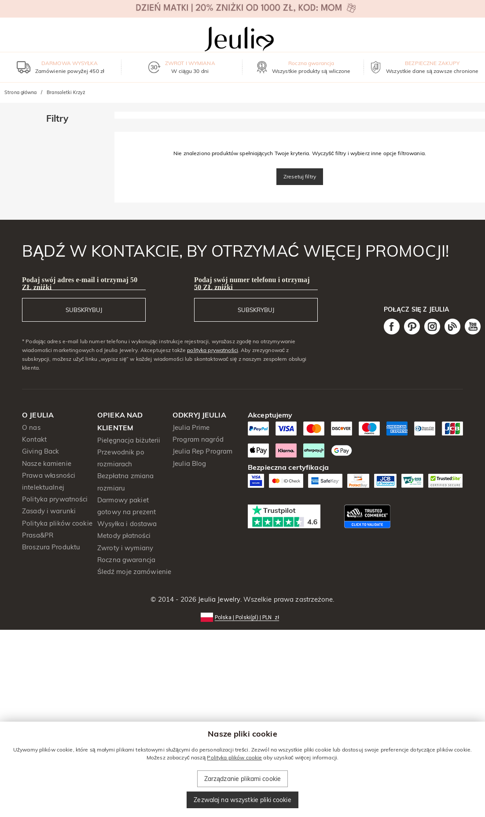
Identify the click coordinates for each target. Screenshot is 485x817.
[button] (242, 616)
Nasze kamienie (46, 463)
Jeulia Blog (189, 463)
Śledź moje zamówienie (134, 571)
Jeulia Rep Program (202, 451)
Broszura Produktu (51, 547)
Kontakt (34, 439)
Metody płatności (124, 535)
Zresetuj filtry (299, 176)
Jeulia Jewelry (218, 599)
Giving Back (40, 451)
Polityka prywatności (55, 499)
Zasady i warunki (49, 511)
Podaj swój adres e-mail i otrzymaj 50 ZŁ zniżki (79, 283)
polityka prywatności (212, 350)
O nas (31, 427)
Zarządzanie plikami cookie (242, 779)
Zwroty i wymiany (125, 548)
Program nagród (198, 439)
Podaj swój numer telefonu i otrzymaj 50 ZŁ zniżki (252, 283)
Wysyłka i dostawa (127, 523)
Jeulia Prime (191, 427)
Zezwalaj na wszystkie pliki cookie (242, 800)
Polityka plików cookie (57, 523)
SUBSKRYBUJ (84, 309)
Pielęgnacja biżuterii (129, 440)
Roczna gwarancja (126, 560)
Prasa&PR (37, 535)
